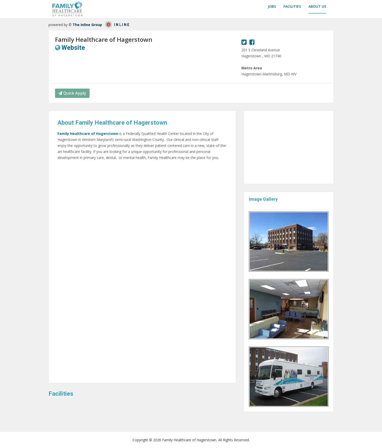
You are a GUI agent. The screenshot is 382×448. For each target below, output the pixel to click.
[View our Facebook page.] (252, 42)
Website (73, 47)
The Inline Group (87, 24)
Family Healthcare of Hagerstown (88, 133)
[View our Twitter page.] (244, 42)
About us (317, 6)
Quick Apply (72, 93)
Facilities (292, 6)
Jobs (272, 6)
